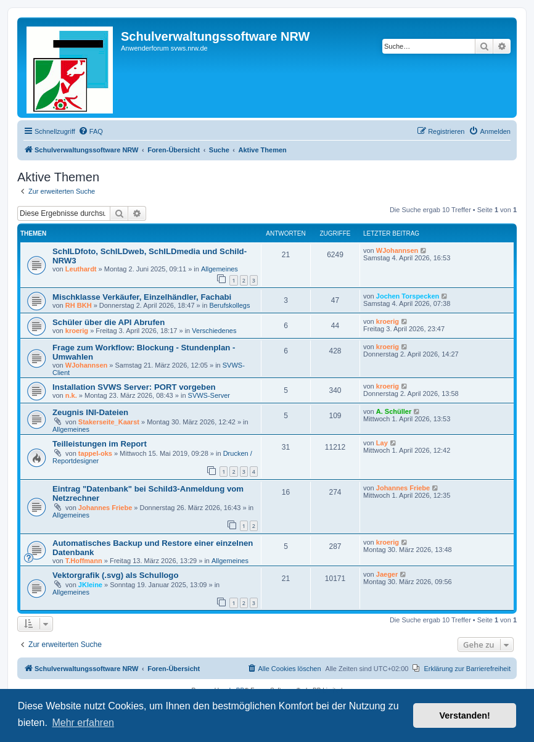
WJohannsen (397, 250)
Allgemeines (219, 269)
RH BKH (78, 305)
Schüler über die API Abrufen (108, 322)
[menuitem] (90, 131)
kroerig (76, 330)
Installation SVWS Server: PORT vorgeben (134, 387)
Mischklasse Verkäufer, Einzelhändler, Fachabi (141, 297)
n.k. (71, 395)
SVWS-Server (209, 395)
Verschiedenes (214, 330)
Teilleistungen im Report (99, 443)
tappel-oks (95, 453)
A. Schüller (393, 411)
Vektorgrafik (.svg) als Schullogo (115, 575)
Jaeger (387, 574)
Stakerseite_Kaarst (108, 422)
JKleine (90, 584)
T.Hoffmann (83, 560)
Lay (382, 443)
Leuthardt (81, 269)
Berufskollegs (229, 305)
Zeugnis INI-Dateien (90, 412)
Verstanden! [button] (465, 715)
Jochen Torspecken (408, 296)
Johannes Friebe (105, 507)
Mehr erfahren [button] (83, 722)
